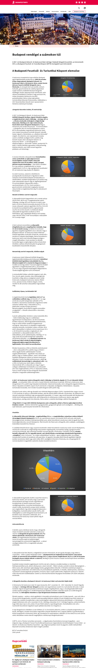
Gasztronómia (55, 11)
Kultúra (48, 11)
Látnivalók (41, 11)
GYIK (69, 11)
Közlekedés (63, 11)
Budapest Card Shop (79, 11)
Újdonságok (34, 11)
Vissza (15, 46)
